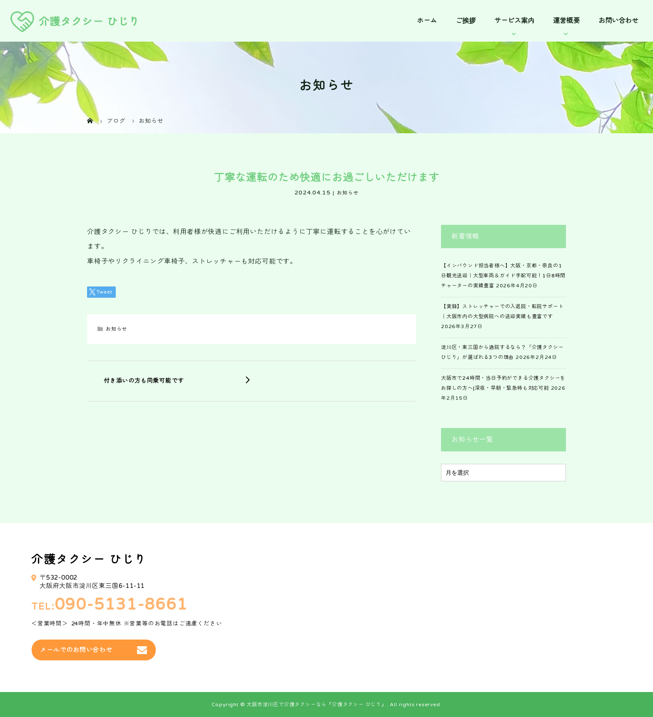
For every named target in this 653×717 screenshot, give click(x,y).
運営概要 (566, 21)
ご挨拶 (466, 21)
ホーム (427, 21)
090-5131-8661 (121, 604)
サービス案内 (514, 21)
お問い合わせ (618, 21)
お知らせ (347, 193)
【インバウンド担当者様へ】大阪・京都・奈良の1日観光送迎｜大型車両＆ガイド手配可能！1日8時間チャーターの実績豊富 (503, 276)
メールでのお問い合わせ (76, 650)
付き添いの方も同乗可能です (144, 380)
